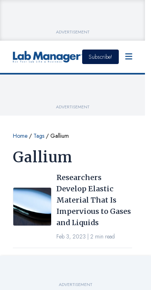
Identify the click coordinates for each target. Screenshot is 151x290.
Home (20, 136)
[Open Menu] (128, 56)
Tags (38, 136)
